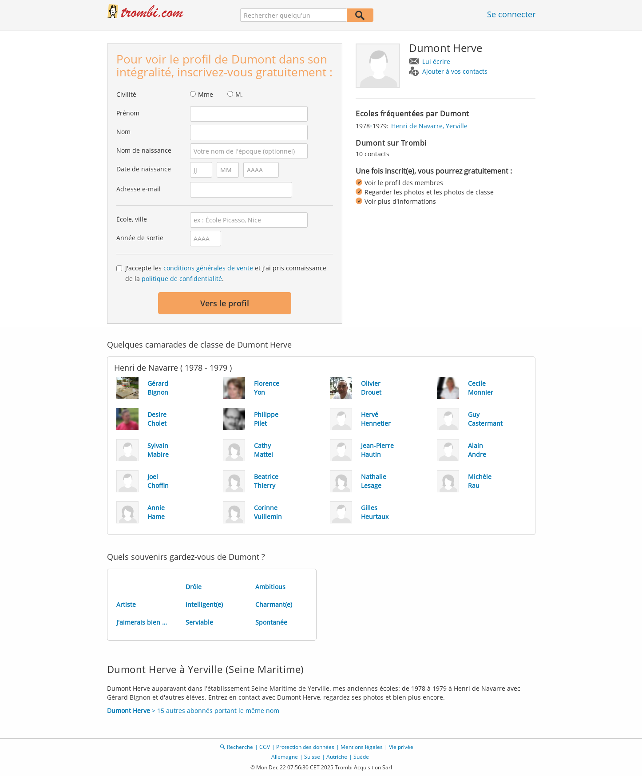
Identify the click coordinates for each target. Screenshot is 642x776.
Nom (123, 131)
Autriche (336, 756)
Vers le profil (224, 303)
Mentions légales (362, 747)
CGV (264, 747)
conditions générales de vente (208, 268)
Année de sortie (139, 238)
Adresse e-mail (138, 189)
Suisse (312, 756)
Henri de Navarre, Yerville (429, 126)
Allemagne (284, 756)
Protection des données (305, 747)
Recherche (240, 747)
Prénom (127, 113)
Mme (205, 94)
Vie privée (401, 747)
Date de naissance (143, 169)
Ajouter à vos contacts (454, 71)
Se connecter (511, 14)
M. (239, 94)
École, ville (131, 219)
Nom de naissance (143, 150)
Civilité (126, 94)
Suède (361, 756)
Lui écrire (436, 61)
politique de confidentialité (182, 278)
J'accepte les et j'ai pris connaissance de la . (225, 273)
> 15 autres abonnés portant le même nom (193, 710)
